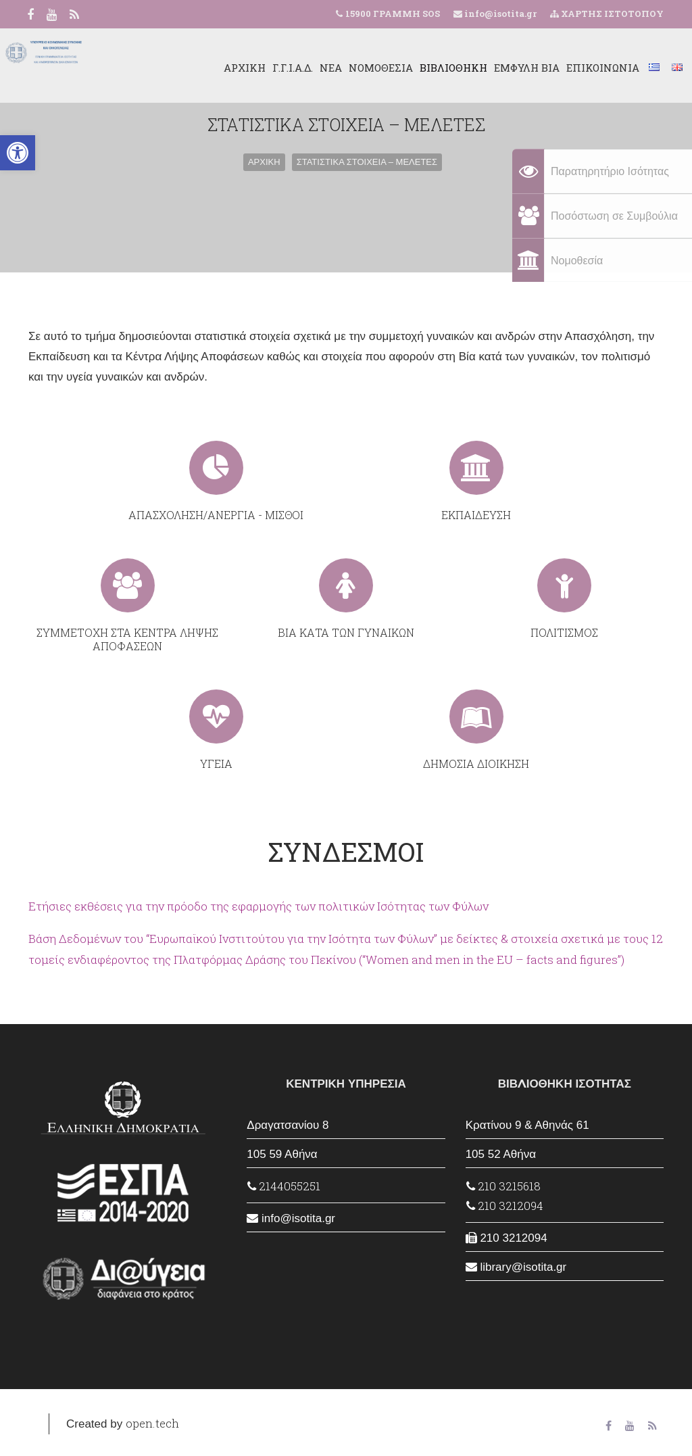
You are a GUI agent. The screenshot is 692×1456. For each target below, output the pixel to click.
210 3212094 (504, 1205)
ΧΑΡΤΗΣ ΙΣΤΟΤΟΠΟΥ (607, 13)
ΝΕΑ (302, 67)
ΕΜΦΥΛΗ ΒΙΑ (498, 67)
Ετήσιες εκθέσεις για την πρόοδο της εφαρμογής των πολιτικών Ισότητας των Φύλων (258, 906)
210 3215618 (503, 1186)
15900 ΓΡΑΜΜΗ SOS (392, 13)
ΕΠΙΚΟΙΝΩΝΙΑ (574, 67)
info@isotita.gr (499, 13)
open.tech (152, 1423)
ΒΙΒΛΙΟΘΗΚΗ (425, 67)
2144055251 (283, 1186)
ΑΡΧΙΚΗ (216, 67)
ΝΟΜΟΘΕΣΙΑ (352, 67)
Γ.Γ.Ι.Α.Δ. (264, 67)
